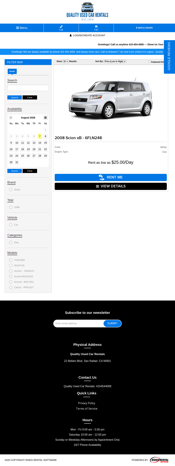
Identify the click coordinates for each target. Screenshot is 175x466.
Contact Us (87, 377)
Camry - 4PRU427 (21, 287)
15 (45, 142)
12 (28, 142)
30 (11, 162)
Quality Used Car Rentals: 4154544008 (87, 386)
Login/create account (87, 35)
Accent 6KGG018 (21, 276)
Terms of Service (86, 408)
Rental (12, 71)
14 (39, 142)
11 (22, 142)
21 (39, 149)
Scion (14, 189)
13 (34, 142)
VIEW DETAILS (111, 186)
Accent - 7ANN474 (21, 271)
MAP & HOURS (144, 28)
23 (11, 155)
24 (17, 155)
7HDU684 (17, 260)
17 (17, 149)
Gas (14, 242)
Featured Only (157, 62)
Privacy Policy (86, 403)
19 (28, 149)
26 (28, 155)
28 (39, 155)
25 (22, 155)
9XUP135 (16, 265)
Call (61, 28)
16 (11, 149)
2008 (14, 207)
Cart (96, 28)
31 (17, 162)
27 (34, 155)
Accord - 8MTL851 (21, 282)
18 (22, 149)
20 (34, 149)
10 (17, 142)
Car (13, 225)
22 (45, 149)
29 (45, 155)
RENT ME (111, 177)
